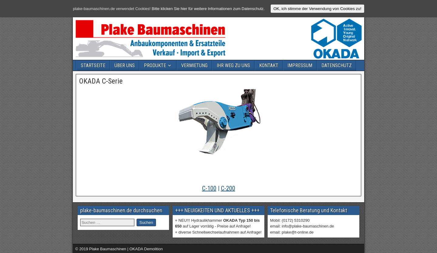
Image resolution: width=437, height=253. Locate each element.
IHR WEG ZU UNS (233, 65)
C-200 (228, 188)
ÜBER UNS (124, 65)
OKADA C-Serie (101, 81)
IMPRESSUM (299, 65)
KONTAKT (268, 65)
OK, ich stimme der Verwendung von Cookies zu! (317, 8)
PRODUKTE (155, 65)
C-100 (209, 188)
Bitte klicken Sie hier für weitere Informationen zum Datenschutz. (208, 8)
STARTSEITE (93, 65)
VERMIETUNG (194, 65)
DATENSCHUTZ (336, 65)
